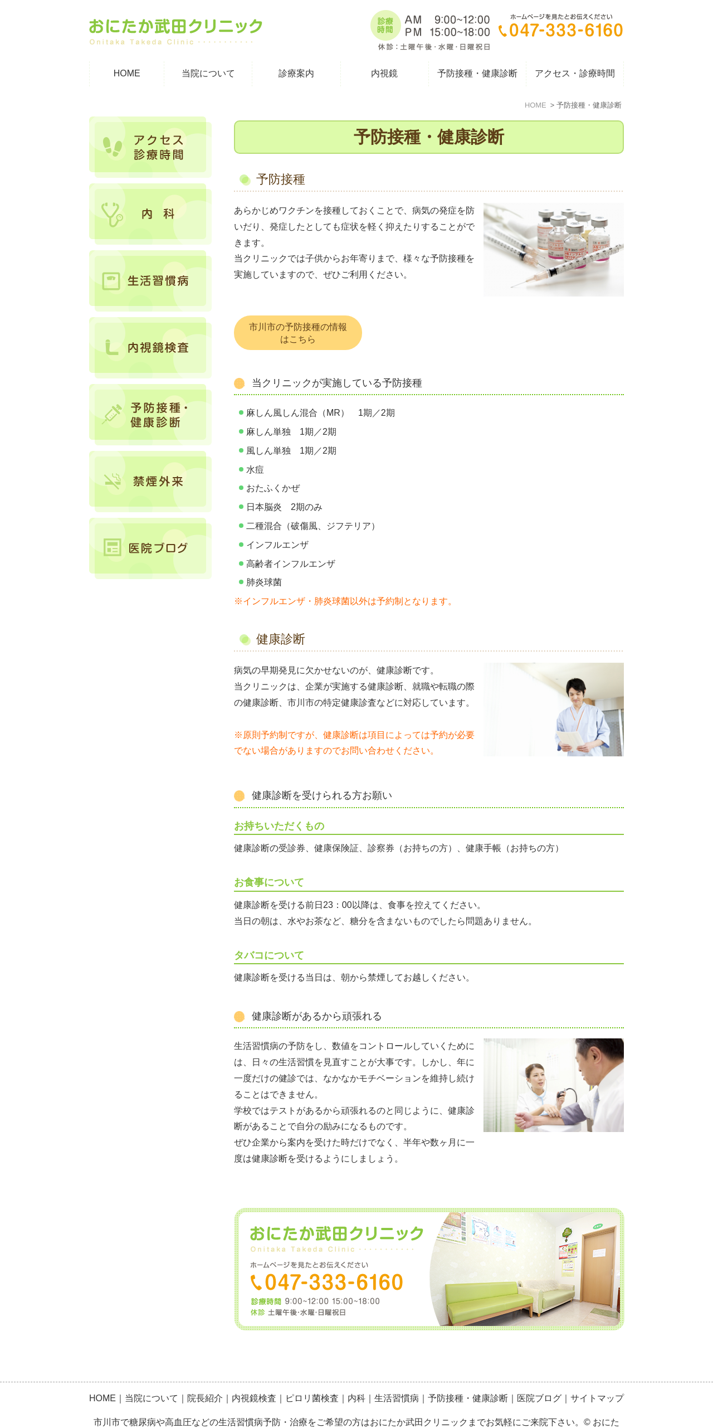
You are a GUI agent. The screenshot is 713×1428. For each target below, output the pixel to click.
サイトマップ (597, 1373)
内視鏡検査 (254, 1373)
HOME (127, 73)
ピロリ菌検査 (312, 1373)
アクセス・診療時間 (575, 73)
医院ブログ (539, 1373)
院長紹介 (205, 1373)
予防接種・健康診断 (468, 1373)
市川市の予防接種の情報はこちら (298, 333)
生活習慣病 (396, 1373)
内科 (356, 1373)
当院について (151, 1373)
